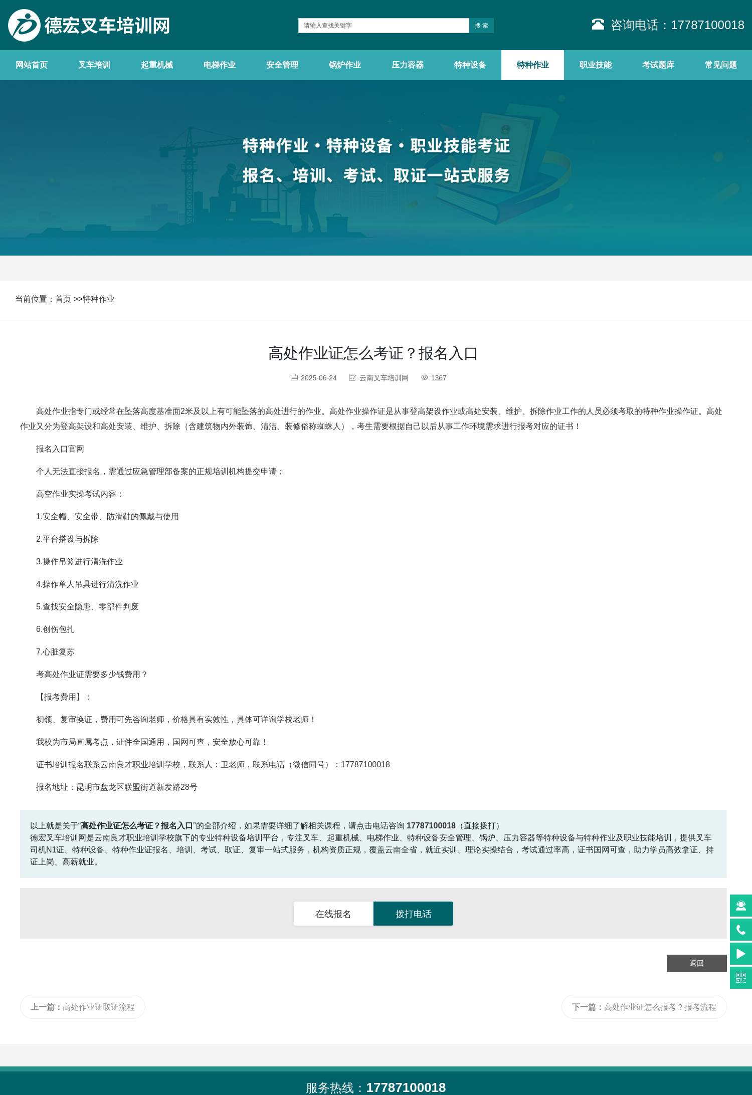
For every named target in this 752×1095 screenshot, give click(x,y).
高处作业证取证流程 (83, 1007)
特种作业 (99, 299)
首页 (63, 299)
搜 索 (481, 25)
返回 (697, 963)
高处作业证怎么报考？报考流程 (644, 1007)
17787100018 (365, 764)
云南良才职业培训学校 (140, 764)
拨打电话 (414, 914)
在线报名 (333, 914)
